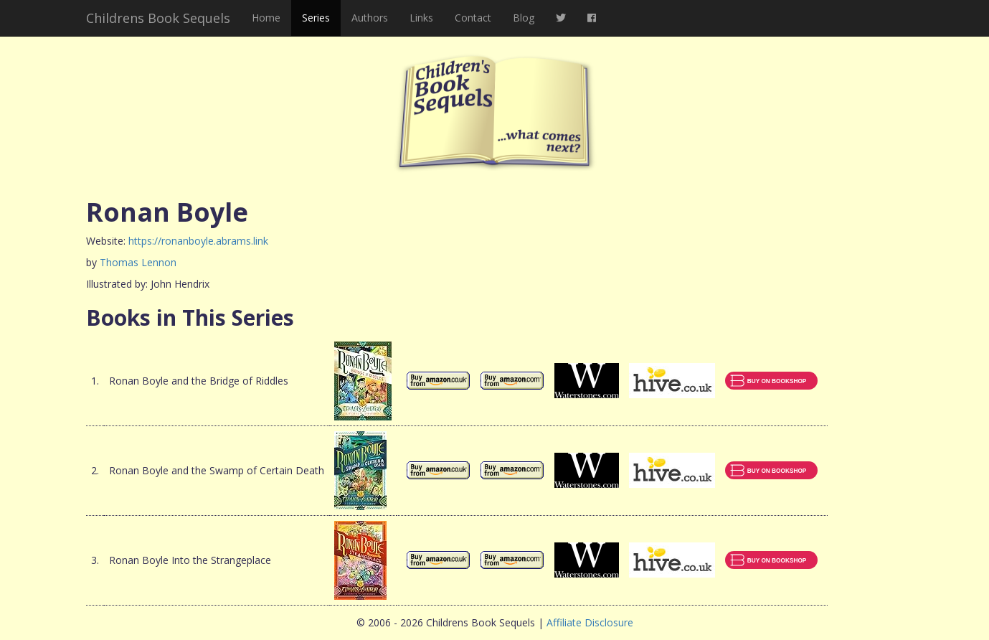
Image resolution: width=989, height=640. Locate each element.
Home (266, 17)
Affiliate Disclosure (589, 622)
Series (316, 17)
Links (421, 17)
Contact (473, 17)
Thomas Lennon (138, 262)
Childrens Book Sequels (158, 18)
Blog (523, 17)
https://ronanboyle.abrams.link (198, 241)
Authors (369, 17)
